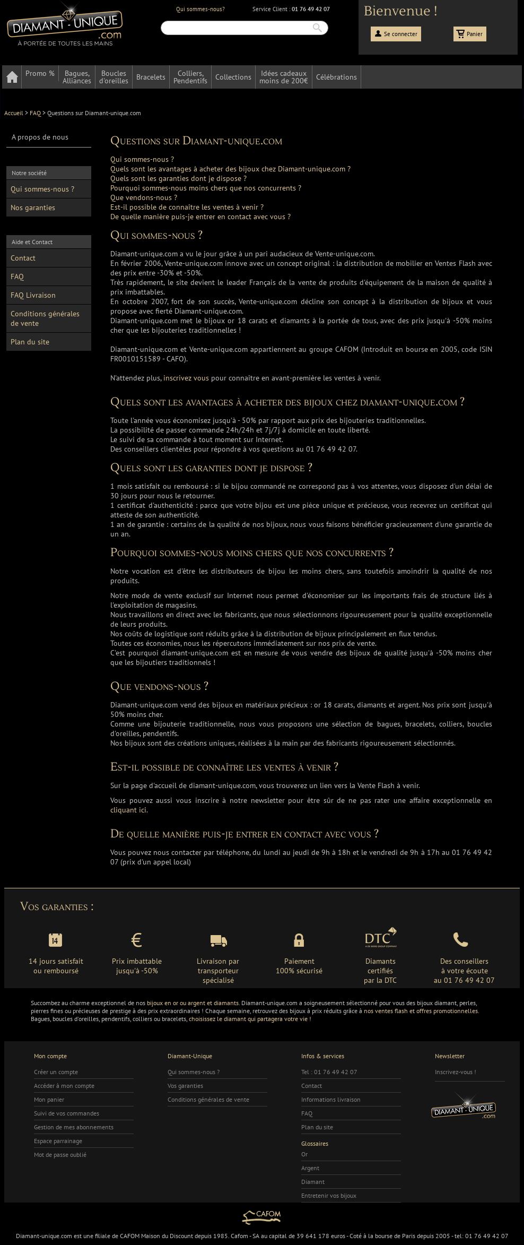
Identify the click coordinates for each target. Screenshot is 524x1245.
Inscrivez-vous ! (455, 1072)
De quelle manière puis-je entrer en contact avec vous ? (200, 216)
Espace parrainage (58, 1141)
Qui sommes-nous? (200, 9)
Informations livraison (331, 1099)
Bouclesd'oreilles (113, 76)
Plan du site (30, 342)
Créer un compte (56, 1072)
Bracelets (150, 77)
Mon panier (49, 1099)
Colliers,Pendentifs (190, 76)
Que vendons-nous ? (143, 197)
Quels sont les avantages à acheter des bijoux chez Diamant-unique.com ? (230, 169)
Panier (475, 34)
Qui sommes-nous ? (42, 189)
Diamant (313, 1182)
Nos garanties (33, 207)
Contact (23, 258)
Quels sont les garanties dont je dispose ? (178, 178)
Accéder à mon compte (64, 1086)
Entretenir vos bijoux (328, 1195)
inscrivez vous (186, 378)
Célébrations (336, 77)
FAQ (17, 276)
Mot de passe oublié (60, 1154)
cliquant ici (128, 810)
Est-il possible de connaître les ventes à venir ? (187, 207)
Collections (233, 77)
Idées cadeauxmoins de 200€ (283, 76)
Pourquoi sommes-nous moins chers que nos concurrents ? (205, 188)
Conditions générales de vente (45, 318)
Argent (310, 1168)
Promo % (40, 73)
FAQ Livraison (33, 295)
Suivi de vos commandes (66, 1113)
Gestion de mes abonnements (73, 1127)
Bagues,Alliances (77, 76)
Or (304, 1154)
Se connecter (400, 34)
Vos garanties (185, 1086)
